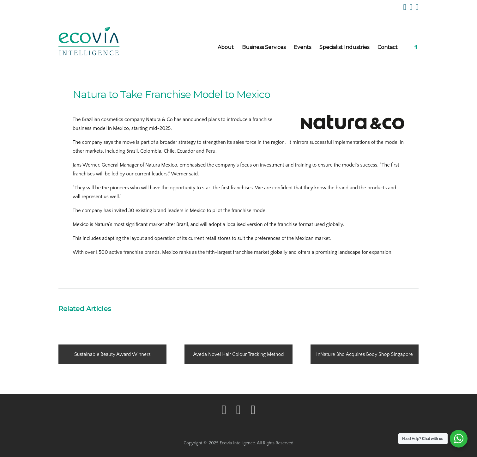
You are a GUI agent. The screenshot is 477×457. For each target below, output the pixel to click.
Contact (387, 47)
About (226, 47)
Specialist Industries (344, 47)
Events (302, 47)
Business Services (264, 47)
